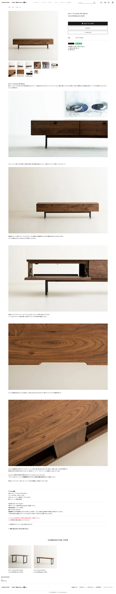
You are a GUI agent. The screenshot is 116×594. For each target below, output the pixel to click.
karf (2, 579)
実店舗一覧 (74, 587)
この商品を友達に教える (73, 48)
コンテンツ (50, 2)
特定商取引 (98, 587)
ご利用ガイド (82, 587)
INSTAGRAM (5, 577)
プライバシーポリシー (108, 587)
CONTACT (87, 28)
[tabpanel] (33, 36)
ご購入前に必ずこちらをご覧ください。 (19, 528)
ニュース (56, 2)
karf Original (19, 503)
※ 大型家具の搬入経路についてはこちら (19, 520)
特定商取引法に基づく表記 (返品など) (76, 46)
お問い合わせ (90, 587)
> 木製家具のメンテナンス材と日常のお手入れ (20, 524)
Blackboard (4, 580)
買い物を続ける (71, 49)
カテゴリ (35, 2)
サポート (62, 2)
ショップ (42, 2)
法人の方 (69, 2)
